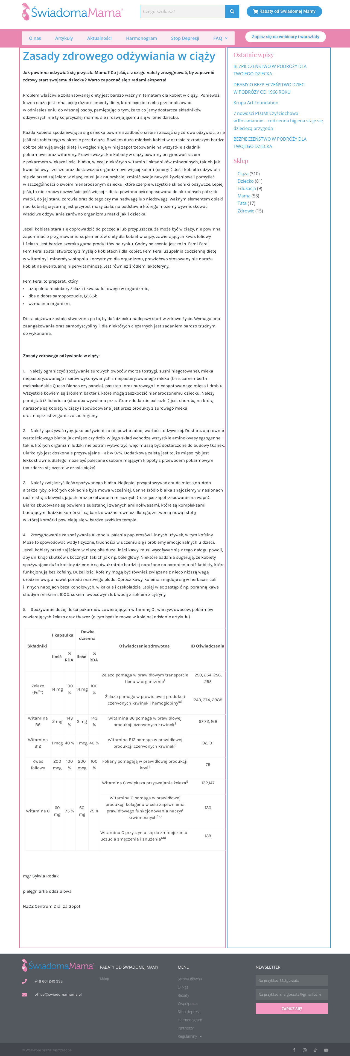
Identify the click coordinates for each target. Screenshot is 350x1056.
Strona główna (190, 978)
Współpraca (187, 1002)
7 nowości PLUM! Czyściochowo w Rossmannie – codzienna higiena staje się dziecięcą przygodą (278, 120)
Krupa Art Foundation (256, 102)
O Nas (183, 986)
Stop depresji (189, 1010)
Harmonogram (141, 38)
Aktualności (99, 38)
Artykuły (64, 38)
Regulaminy (190, 1035)
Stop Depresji (185, 38)
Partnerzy (186, 1027)
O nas (35, 38)
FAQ (220, 38)
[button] (220, 37)
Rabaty (183, 994)
